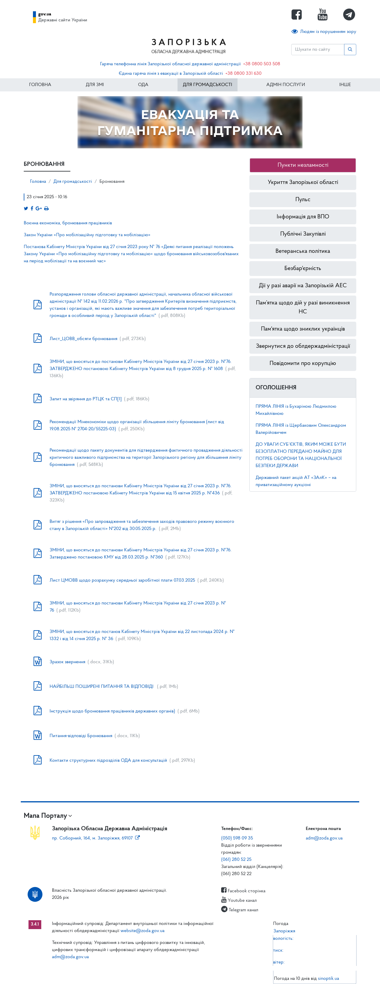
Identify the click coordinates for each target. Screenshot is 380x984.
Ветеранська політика (303, 251)
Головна (40, 84)
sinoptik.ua (328, 978)
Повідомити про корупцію (303, 363)
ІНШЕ (345, 84)
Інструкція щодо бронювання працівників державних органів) (112, 711)
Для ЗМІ (95, 84)
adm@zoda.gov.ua (324, 838)
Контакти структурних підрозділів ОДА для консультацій (108, 760)
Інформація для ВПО (303, 217)
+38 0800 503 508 (261, 64)
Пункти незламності (303, 165)
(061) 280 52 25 (236, 859)
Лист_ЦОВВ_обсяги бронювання (83, 339)
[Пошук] (317, 49)
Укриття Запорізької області (303, 182)
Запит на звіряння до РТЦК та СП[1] (86, 399)
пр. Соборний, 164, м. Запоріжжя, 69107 (96, 838)
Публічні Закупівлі (303, 234)
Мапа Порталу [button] (45, 816)
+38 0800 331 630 (243, 73)
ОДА (143, 84)
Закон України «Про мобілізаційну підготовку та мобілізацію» (88, 235)
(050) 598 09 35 (237, 838)
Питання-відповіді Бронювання (81, 736)
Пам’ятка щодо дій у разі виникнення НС (303, 307)
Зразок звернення (67, 662)
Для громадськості (207, 84)
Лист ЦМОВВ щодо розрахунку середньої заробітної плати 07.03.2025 (122, 580)
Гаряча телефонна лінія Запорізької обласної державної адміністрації (170, 64)
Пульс (303, 200)
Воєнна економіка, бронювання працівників (68, 223)
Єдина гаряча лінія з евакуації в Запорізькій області (171, 73)
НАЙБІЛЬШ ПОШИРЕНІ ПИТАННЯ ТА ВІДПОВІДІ (102, 686)
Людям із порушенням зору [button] (324, 31)
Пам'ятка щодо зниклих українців (303, 329)
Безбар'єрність (302, 269)
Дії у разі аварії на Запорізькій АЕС (303, 286)
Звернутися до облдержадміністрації (303, 346)
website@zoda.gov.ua (142, 931)
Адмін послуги (285, 84)
